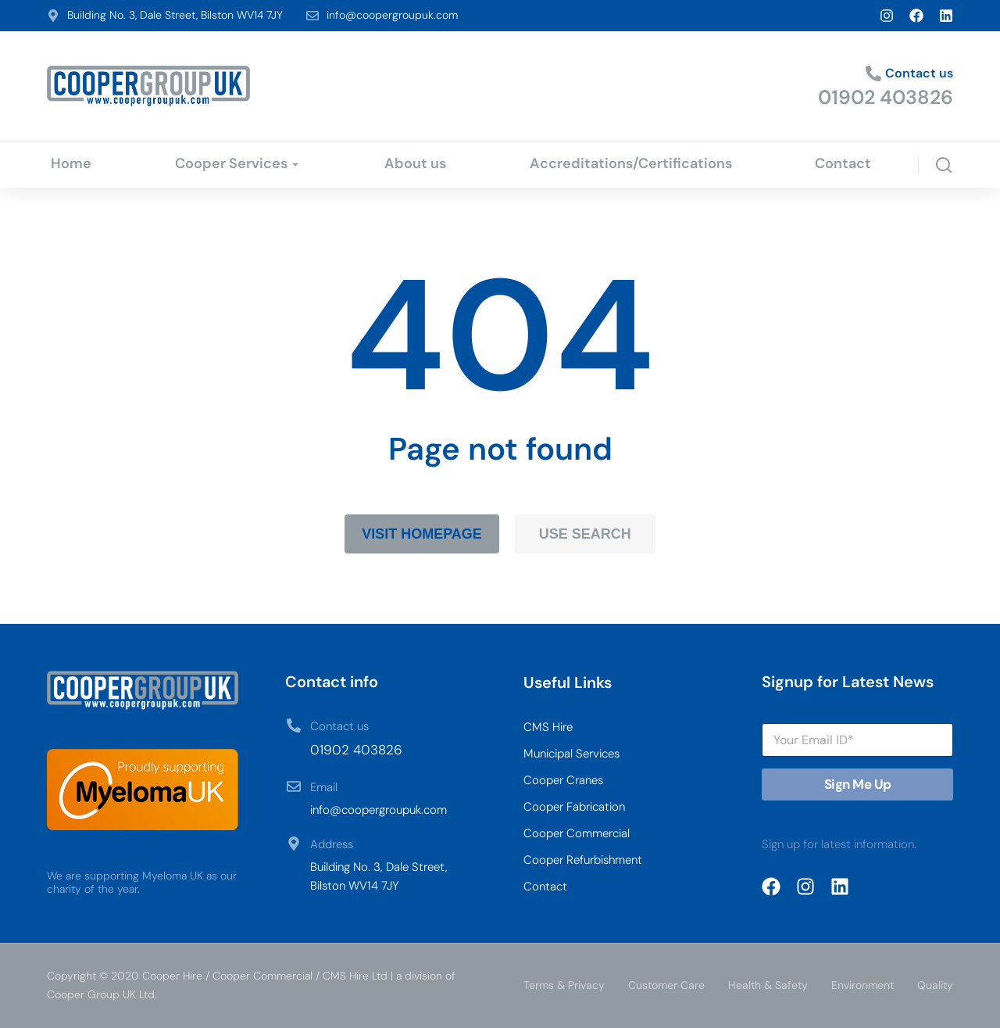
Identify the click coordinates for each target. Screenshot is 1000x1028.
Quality (935, 985)
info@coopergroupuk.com (392, 15)
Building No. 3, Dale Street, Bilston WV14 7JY (175, 15)
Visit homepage (422, 534)
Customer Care (666, 985)
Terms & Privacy (564, 985)
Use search (585, 534)
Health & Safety (768, 985)
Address (331, 844)
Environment (862, 985)
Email (324, 787)
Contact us (919, 73)
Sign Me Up (857, 784)
